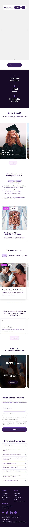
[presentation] (27, 260)
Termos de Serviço (17, 423)
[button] (2, 30)
